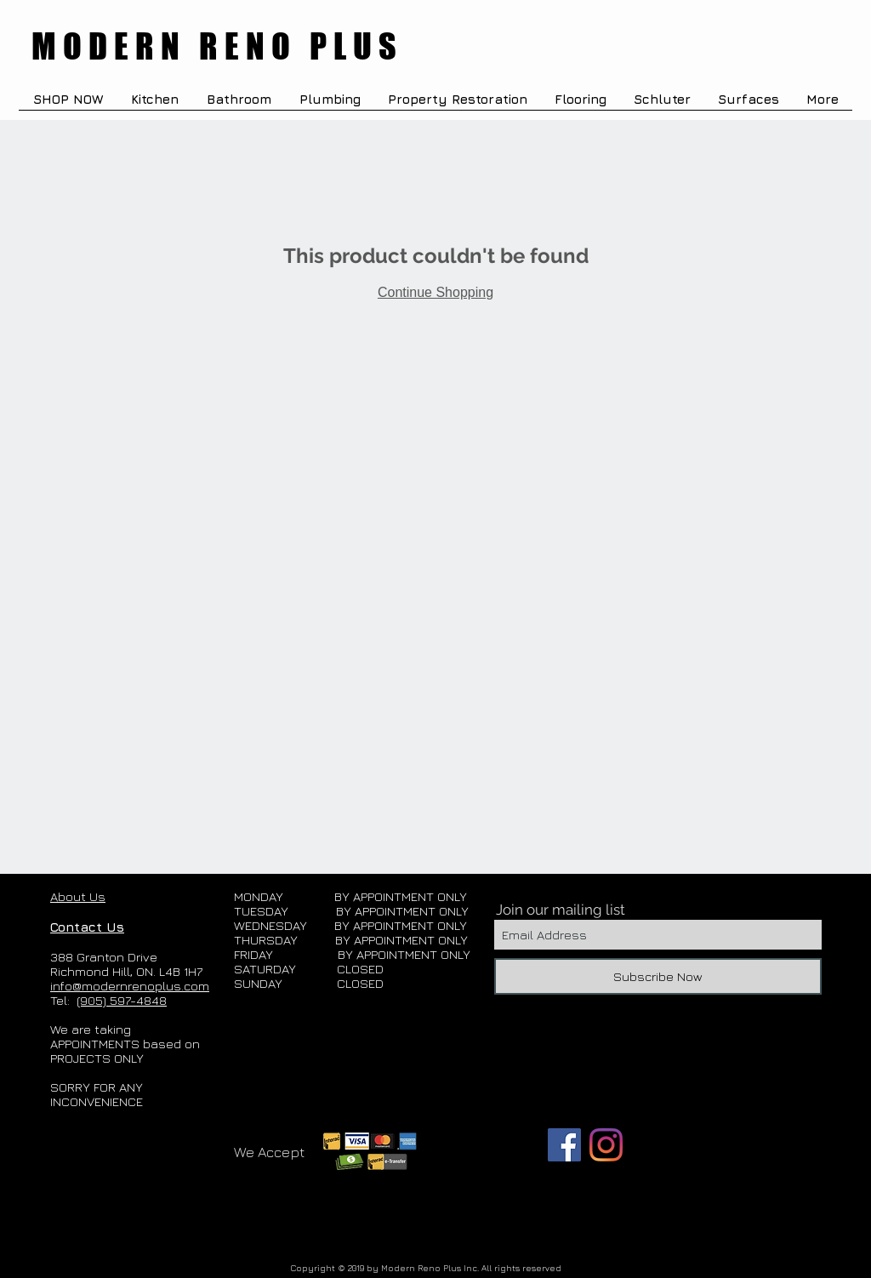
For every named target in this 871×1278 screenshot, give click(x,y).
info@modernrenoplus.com (129, 985)
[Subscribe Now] (658, 976)
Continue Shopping (435, 292)
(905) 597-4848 (122, 1000)
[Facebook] (564, 1144)
